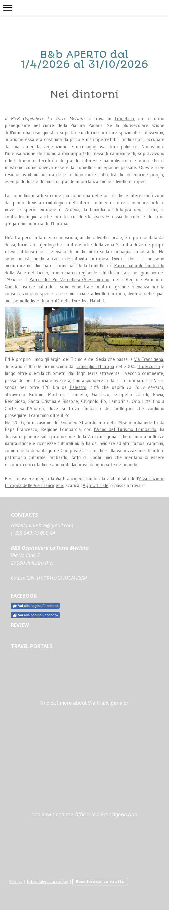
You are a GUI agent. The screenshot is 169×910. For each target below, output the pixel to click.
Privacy (16, 881)
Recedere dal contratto (100, 881)
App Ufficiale (95, 485)
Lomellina (124, 118)
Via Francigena (148, 359)
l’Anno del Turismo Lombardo (125, 429)
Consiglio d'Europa (95, 366)
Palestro (78, 387)
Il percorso (148, 366)
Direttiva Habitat (88, 301)
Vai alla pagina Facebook (35, 605)
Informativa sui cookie (47, 881)
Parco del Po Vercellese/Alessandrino (69, 279)
